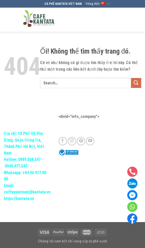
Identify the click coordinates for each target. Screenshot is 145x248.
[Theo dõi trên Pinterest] (81, 141)
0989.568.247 (29, 159)
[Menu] (137, 20)
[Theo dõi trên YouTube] (90, 141)
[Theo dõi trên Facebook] (63, 141)
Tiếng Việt (97, 4)
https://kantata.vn (19, 198)
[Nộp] (136, 83)
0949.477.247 (16, 166)
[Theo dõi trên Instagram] (72, 141)
